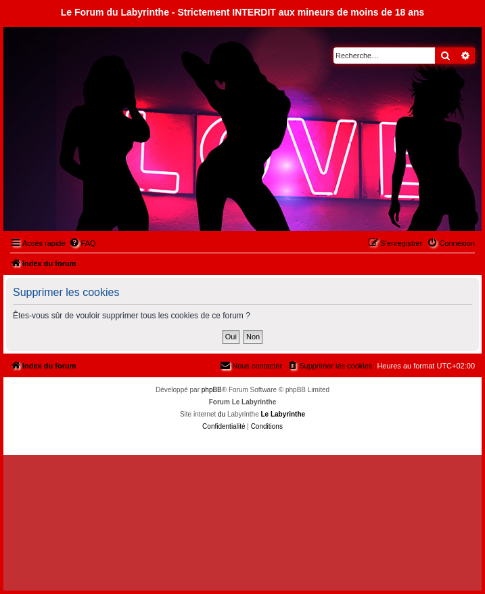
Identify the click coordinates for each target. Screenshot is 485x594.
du (221, 414)
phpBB (212, 390)
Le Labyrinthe (282, 414)
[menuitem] (82, 243)
